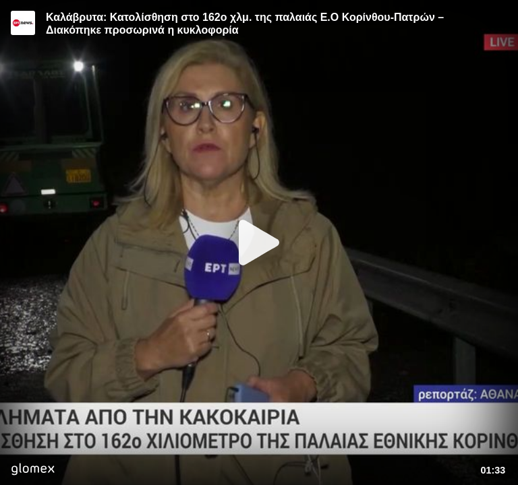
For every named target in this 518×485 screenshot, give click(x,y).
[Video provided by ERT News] (23, 23)
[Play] (259, 242)
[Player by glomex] (33, 470)
